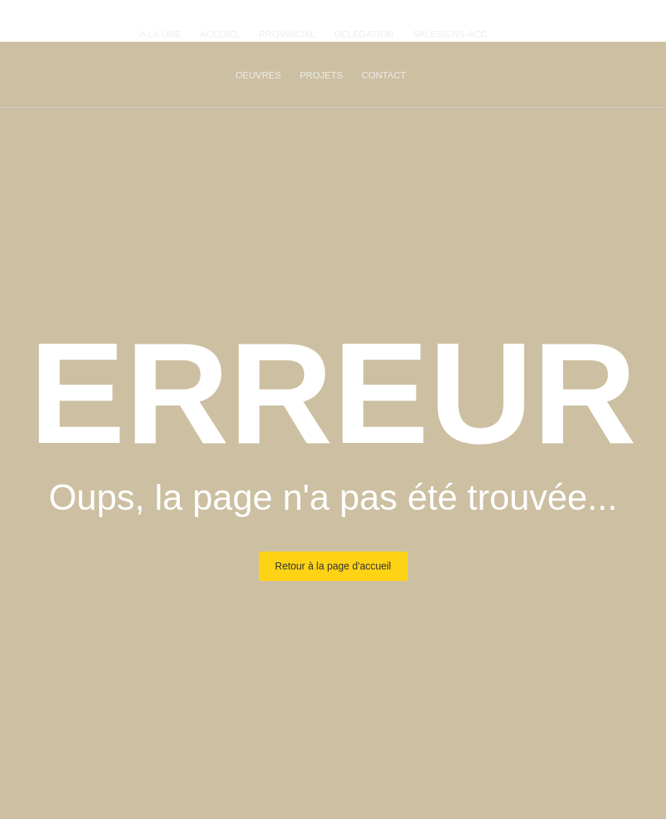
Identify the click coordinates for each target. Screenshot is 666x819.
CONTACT (384, 75)
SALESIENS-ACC (450, 34)
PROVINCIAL (287, 34)
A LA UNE (160, 34)
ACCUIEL (220, 34)
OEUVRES (258, 75)
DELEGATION (364, 34)
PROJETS (321, 75)
